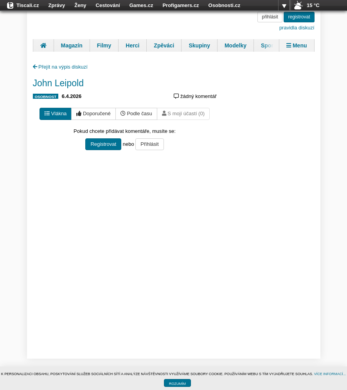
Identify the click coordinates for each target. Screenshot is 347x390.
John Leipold (58, 83)
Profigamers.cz (180, 5)
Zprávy (57, 5)
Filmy (104, 45)
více (284, 5)
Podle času (136, 113)
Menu (296, 45)
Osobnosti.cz (225, 5)
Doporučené (93, 113)
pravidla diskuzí (297, 28)
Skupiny (199, 45)
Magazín (72, 45)
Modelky (235, 45)
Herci (132, 45)
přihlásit (270, 17)
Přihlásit (149, 144)
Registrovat (103, 144)
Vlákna (56, 113)
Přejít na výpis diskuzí (60, 67)
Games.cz (141, 5)
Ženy (80, 5)
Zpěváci (164, 45)
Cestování (108, 5)
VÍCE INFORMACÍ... (330, 374)
